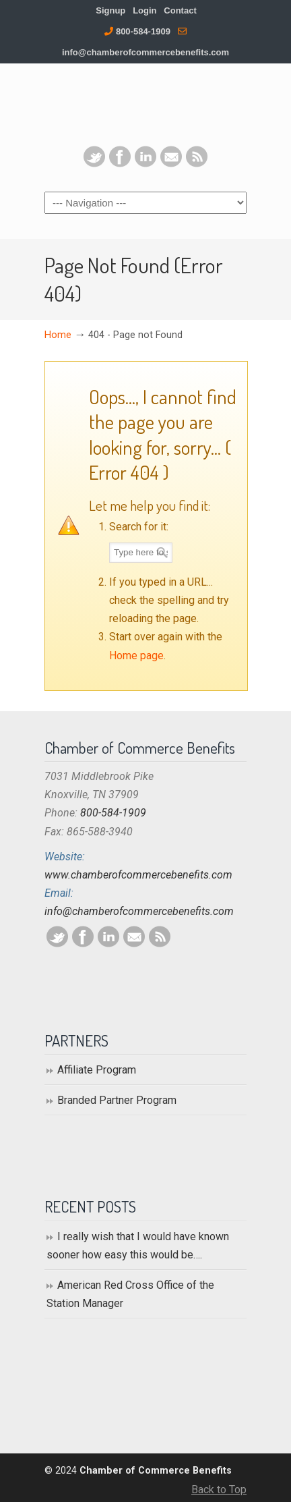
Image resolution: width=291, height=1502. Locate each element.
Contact (180, 10)
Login (144, 10)
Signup (110, 10)
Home (57, 335)
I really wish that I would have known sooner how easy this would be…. (137, 1245)
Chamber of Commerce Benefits (145, 108)
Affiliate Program (96, 1069)
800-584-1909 (143, 31)
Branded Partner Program (116, 1100)
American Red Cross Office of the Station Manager (130, 1294)
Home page (136, 655)
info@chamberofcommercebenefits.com (145, 52)
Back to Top (219, 1489)
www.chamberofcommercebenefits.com (138, 874)
